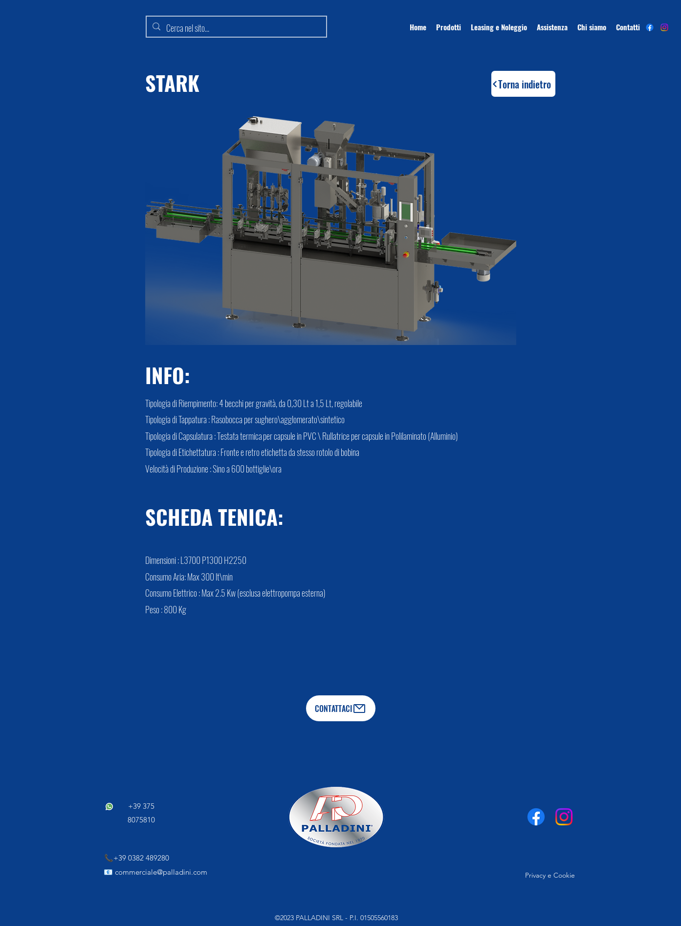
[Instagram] (664, 27)
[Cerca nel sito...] (236, 28)
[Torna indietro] (523, 84)
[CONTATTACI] (340, 708)
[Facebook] (536, 816)
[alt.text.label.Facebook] (650, 27)
